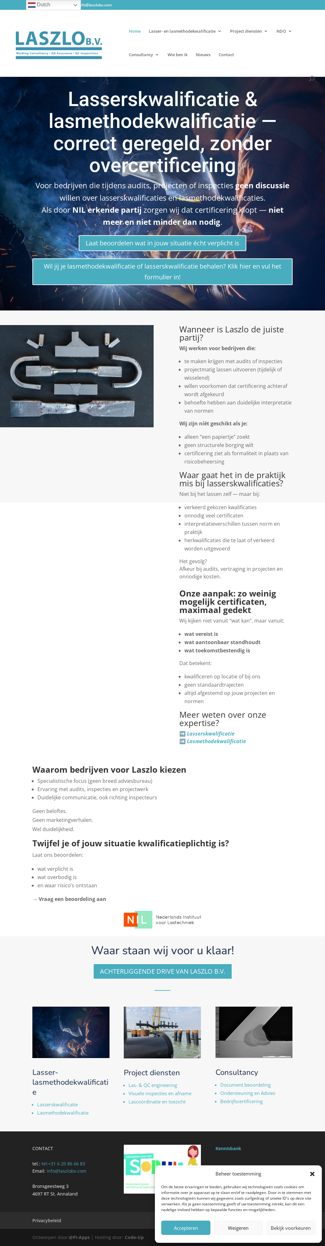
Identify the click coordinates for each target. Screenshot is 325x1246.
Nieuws (203, 54)
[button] (312, 1174)
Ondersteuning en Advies (247, 1093)
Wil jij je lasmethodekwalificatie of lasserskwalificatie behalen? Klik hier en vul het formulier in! (162, 271)
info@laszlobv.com (66, 1171)
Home (135, 31)
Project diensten (246, 31)
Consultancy (141, 54)
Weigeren (238, 1228)
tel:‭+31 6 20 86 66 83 (63, 1164)
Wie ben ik (178, 54)
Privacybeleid (46, 1220)
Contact (226, 54)
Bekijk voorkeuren (291, 1228)
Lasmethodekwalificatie (63, 1112)
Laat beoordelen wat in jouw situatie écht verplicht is (162, 243)
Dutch (39, 5)
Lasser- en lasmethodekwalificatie (182, 31)
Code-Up (134, 1237)
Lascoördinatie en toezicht (157, 1101)
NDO (281, 31)
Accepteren (186, 1228)
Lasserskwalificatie (57, 1104)
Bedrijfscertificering (241, 1101)
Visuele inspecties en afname (160, 1093)
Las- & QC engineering (153, 1085)
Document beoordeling (245, 1085)
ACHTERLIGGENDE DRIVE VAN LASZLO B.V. (162, 971)
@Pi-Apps (79, 1237)
